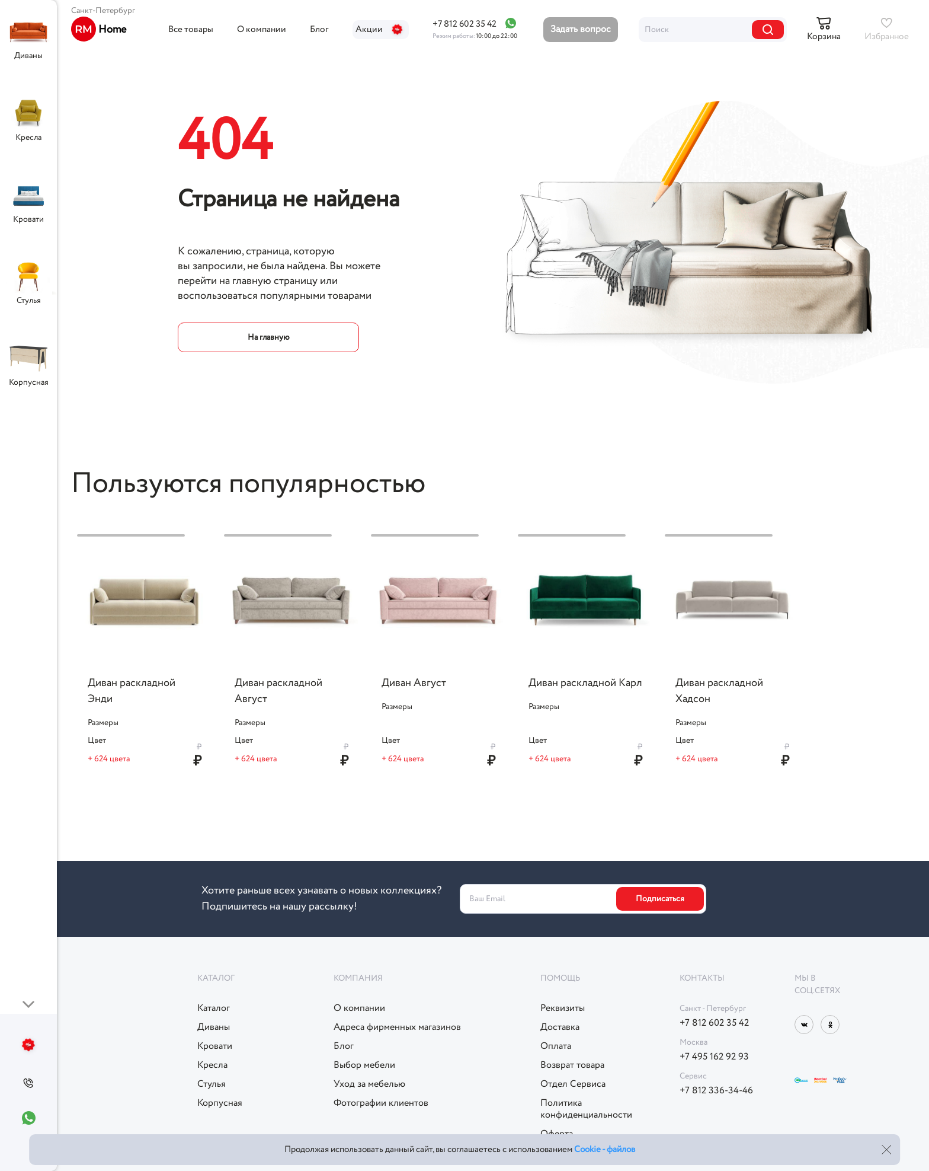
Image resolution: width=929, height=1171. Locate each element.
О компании (261, 29)
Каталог (213, 1008)
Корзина (824, 36)
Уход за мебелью (369, 1084)
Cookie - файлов (604, 1149)
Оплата (555, 1046)
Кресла (28, 137)
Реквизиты (562, 1008)
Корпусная (29, 382)
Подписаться (660, 899)
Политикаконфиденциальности (586, 1109)
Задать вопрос (580, 29)
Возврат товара (572, 1065)
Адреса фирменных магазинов (397, 1027)
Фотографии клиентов (381, 1103)
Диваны (28, 55)
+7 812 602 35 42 (464, 24)
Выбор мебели (364, 1065)
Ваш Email (487, 899)
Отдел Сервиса (573, 1084)
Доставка (559, 1027)
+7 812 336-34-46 (716, 1091)
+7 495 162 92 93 (714, 1057)
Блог (319, 29)
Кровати (28, 219)
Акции (380, 29)
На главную (269, 337)
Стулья (29, 300)
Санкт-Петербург (103, 11)
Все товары (190, 29)
